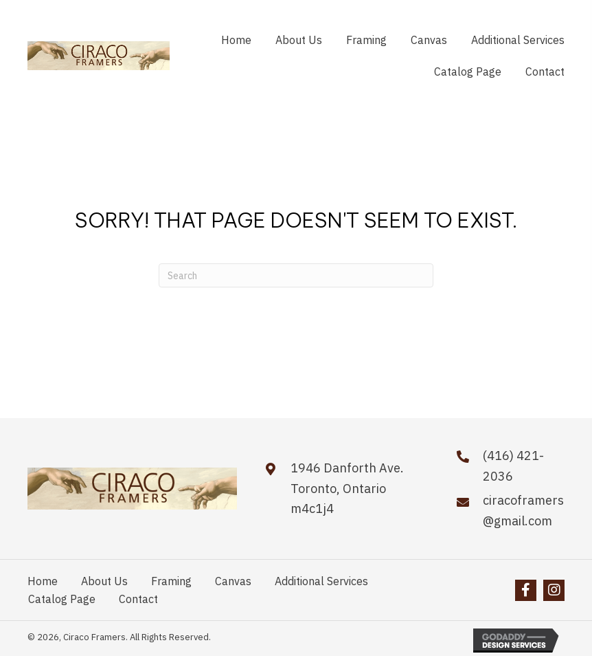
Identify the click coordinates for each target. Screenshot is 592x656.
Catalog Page (61, 599)
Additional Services (321, 581)
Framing (171, 581)
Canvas (233, 581)
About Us (104, 581)
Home (42, 581)
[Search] (296, 275)
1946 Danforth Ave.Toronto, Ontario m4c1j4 (347, 488)
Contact (138, 599)
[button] (525, 590)
